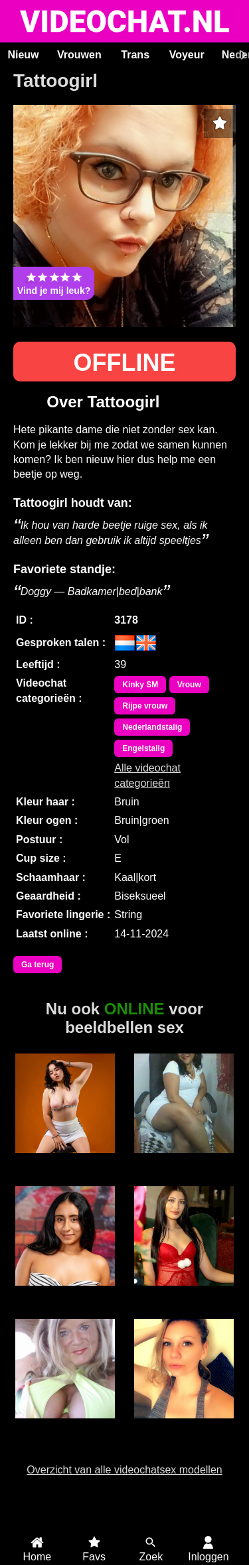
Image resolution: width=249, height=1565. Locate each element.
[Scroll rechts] (241, 55)
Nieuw (23, 54)
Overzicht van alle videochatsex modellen (124, 1469)
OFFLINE (125, 362)
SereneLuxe (183, 1293)
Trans (135, 54)
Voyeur (187, 54)
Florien (183, 1160)
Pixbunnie (184, 1425)
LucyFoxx (65, 1160)
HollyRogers (65, 1293)
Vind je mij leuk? (53, 283)
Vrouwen (79, 54)
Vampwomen (65, 1425)
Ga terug (37, 964)
